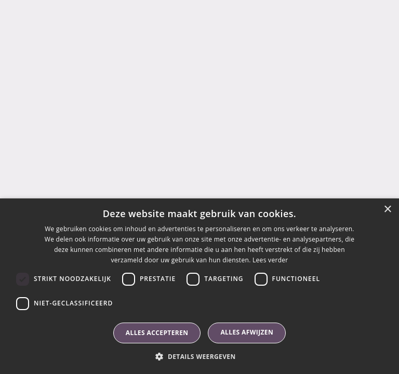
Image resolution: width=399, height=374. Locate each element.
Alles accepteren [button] (157, 332)
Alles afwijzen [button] (246, 332)
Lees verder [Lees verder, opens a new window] (270, 260)
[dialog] (199, 286)
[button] (199, 356)
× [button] (387, 209)
